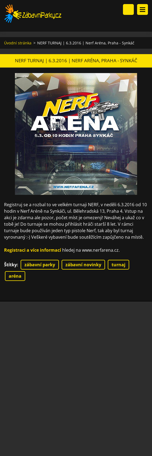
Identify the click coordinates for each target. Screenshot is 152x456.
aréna (15, 276)
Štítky (10, 265)
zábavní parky (39, 265)
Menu (142, 9)
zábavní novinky (83, 265)
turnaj (118, 265)
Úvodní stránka (17, 42)
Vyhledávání (128, 9)
